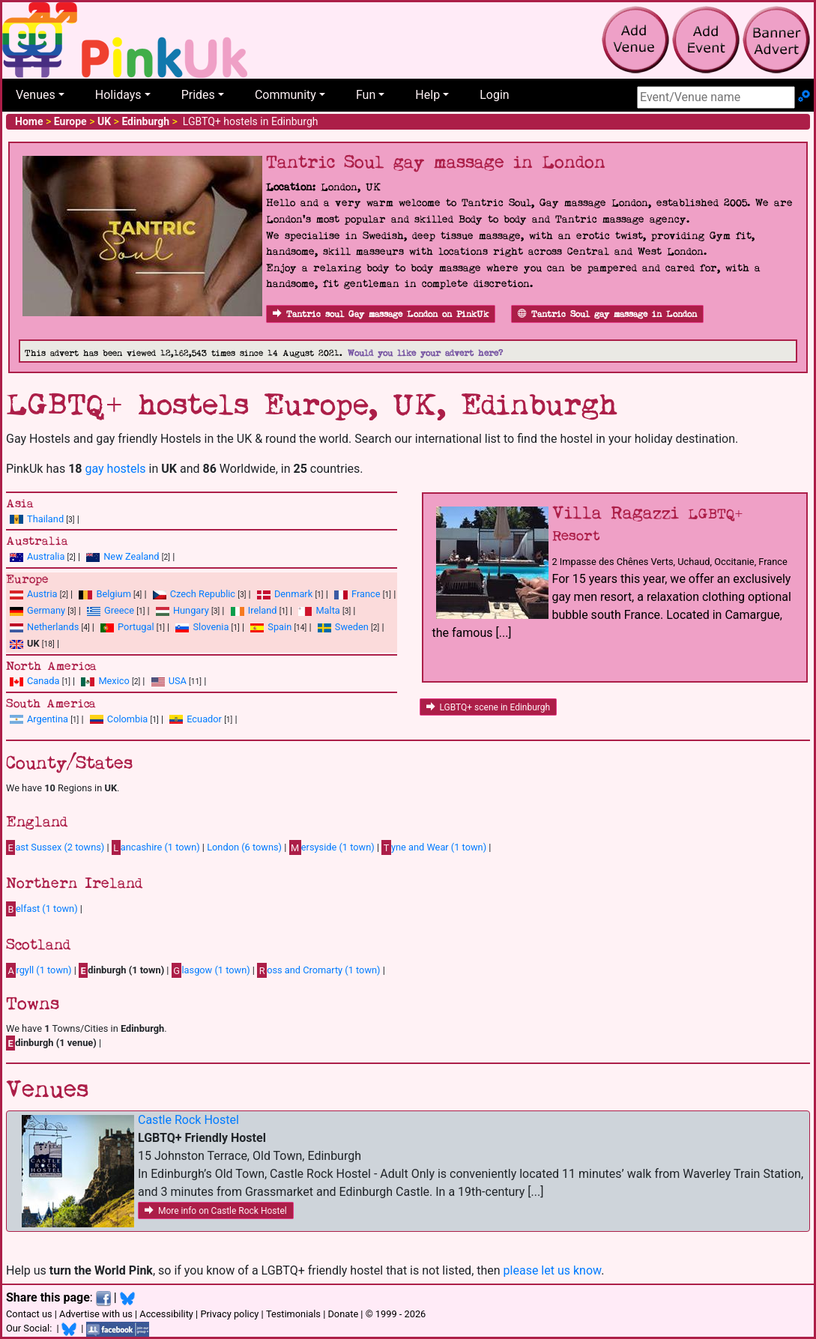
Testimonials (293, 1314)
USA (178, 680)
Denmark (293, 593)
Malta (327, 610)
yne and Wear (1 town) (433, 847)
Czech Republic (202, 593)
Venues (35, 95)
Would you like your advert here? (425, 353)
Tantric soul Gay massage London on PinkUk (381, 314)
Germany (46, 610)
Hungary (191, 610)
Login (494, 95)
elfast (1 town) (42, 908)
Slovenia (211, 626)
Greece (119, 610)
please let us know (553, 1270)
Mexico (113, 680)
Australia (45, 556)
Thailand (45, 519)
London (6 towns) (244, 847)
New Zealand (131, 556)
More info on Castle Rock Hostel (216, 1211)
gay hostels (115, 469)
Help (427, 95)
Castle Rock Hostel (188, 1120)
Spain (279, 626)
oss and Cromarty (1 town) (318, 970)
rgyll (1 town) (39, 970)
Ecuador (204, 719)
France (366, 593)
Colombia (127, 719)
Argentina (47, 719)
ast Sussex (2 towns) (55, 847)
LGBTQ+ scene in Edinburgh (488, 707)
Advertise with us (96, 1314)
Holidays (118, 95)
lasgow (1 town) (211, 970)
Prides (198, 95)
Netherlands (53, 626)
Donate (342, 1314)
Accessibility (166, 1314)
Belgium (113, 593)
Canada (43, 680)
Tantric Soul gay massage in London (607, 314)
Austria (42, 593)
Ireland (262, 610)
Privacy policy (229, 1314)
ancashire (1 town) (156, 847)
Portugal (136, 626)
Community (285, 95)
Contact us (29, 1314)
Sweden (352, 626)
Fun (365, 95)
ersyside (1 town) (332, 847)
